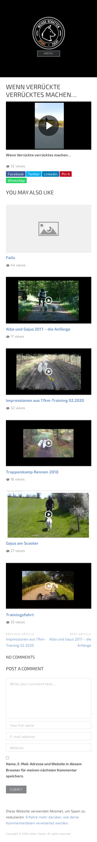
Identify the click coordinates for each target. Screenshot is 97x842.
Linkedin (51, 174)
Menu (48, 53)
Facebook (16, 174)
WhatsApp (16, 180)
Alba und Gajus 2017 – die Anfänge (38, 328)
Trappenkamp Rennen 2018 (32, 471)
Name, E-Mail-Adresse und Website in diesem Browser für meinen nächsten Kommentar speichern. (44, 770)
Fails (10, 257)
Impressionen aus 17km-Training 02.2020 (45, 400)
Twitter (34, 174)
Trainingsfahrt (20, 614)
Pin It (66, 174)
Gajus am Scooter (22, 543)
